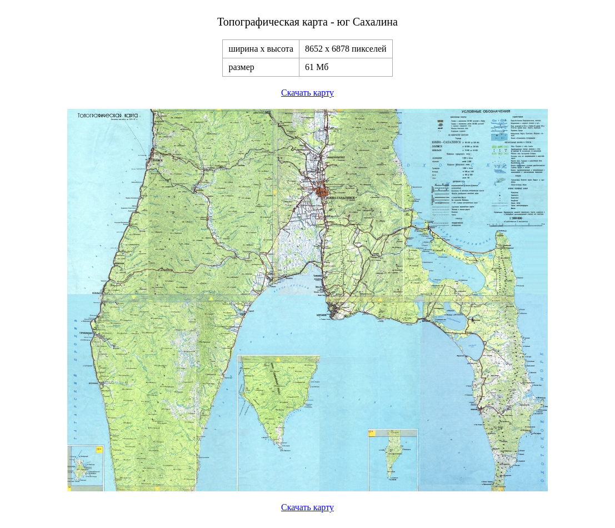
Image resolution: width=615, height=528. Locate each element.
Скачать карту (307, 92)
